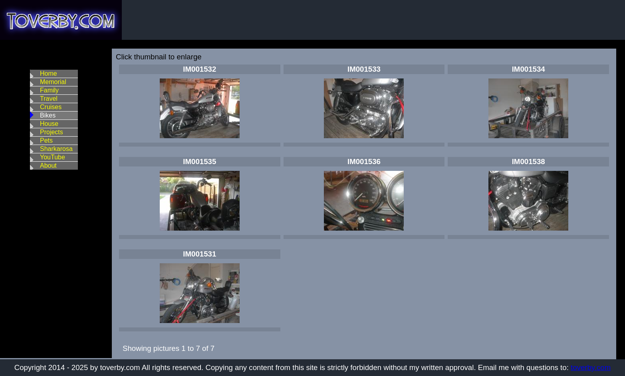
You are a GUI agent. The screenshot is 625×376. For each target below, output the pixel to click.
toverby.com (591, 367)
